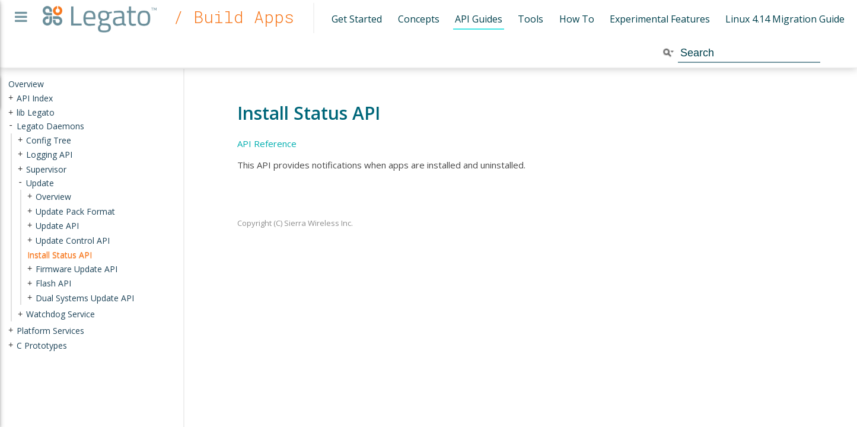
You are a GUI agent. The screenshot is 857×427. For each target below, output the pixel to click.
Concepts (418, 19)
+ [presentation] (10, 97)
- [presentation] (10, 126)
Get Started (357, 19)
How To (576, 19)
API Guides (478, 19)
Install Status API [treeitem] (59, 254)
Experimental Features (660, 19)
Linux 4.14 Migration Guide (785, 19)
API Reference (267, 143)
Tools (530, 19)
